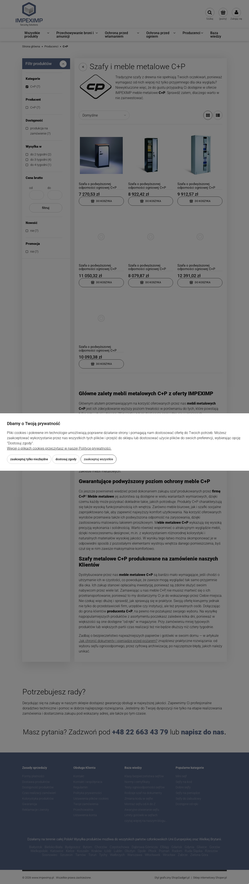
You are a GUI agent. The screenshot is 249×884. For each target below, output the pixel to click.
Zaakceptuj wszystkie (98, 459)
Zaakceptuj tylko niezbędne (29, 459)
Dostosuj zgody (66, 459)
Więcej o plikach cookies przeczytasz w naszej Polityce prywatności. (59, 448)
